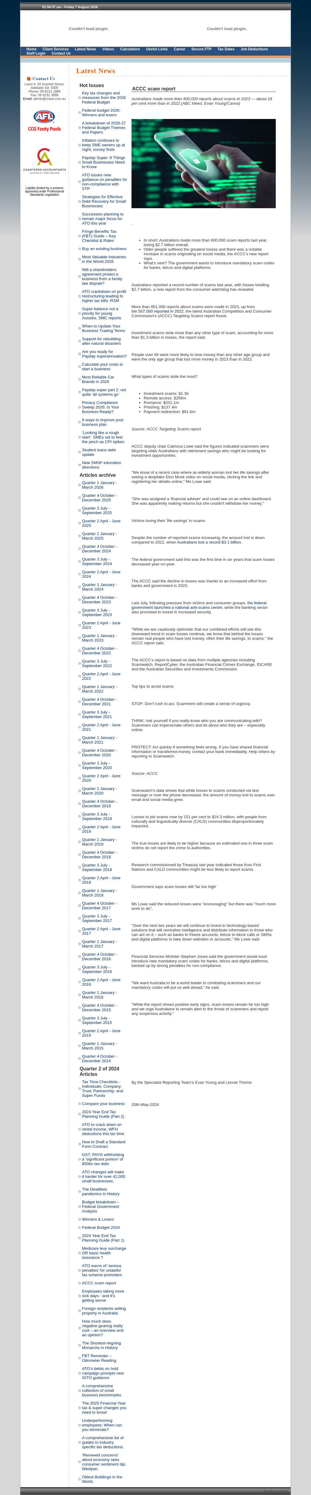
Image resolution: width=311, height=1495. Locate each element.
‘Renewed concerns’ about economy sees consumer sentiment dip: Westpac (104, 1462)
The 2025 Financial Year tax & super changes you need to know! (104, 1408)
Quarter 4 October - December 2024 (99, 548)
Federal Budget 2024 (101, 1227)
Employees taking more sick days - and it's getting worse (103, 1296)
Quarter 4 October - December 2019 (99, 803)
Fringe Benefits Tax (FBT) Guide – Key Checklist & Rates (99, 236)
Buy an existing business (104, 248)
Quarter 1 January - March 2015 (99, 1045)
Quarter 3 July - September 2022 (97, 663)
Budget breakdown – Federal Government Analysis (100, 1206)
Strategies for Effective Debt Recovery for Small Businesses (104, 201)
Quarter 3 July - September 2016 (97, 969)
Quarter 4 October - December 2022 (99, 650)
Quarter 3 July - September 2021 (97, 714)
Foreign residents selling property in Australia (104, 1310)
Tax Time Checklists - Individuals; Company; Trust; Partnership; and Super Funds (102, 1089)
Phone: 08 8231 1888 (44, 91)
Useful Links (157, 49)
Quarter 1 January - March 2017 (99, 943)
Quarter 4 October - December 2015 (99, 1007)
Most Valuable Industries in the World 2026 (104, 259)
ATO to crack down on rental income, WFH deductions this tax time (103, 1129)
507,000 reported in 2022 (160, 311)
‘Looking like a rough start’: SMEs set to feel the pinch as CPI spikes (103, 437)
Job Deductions (254, 49)
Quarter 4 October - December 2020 (99, 752)
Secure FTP (201, 49)
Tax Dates (225, 49)
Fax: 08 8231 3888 (45, 95)
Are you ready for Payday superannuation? (104, 353)
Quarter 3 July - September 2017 (97, 918)
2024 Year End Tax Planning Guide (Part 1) (103, 1237)
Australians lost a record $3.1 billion (209, 542)
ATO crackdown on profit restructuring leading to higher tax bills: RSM (104, 296)
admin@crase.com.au (49, 98)
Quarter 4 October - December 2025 (99, 497)
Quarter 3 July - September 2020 (97, 765)
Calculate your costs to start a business (102, 366)
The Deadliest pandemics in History (101, 1191)
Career (179, 49)
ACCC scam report (99, 1283)
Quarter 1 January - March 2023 (99, 637)
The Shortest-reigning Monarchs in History (101, 1345)
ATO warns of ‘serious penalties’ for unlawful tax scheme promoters (102, 1270)
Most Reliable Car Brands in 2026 (98, 379)
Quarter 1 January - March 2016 (99, 994)
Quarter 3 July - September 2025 (97, 510)
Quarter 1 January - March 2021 (99, 739)
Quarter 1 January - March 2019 (99, 841)
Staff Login (36, 53)
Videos (108, 49)
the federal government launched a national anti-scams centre (199, 605)
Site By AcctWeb (276, 1491)
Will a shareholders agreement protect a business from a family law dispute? (102, 276)
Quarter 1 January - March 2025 (99, 536)
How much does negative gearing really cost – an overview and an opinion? (102, 1328)
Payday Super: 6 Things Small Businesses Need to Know (103, 162)
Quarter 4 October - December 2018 (99, 854)
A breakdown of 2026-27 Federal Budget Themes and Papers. (104, 127)
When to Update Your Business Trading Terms (103, 328)
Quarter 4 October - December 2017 (99, 905)
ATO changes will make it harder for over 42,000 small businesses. (103, 1176)
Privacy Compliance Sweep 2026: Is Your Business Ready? (100, 407)
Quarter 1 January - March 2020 (99, 790)
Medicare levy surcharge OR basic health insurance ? (104, 1253)
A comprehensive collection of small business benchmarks (101, 1390)
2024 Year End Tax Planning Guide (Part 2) (103, 1114)
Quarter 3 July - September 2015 (97, 1020)
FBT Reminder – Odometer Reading (99, 1358)
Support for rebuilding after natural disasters (101, 341)
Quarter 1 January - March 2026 (99, 485)
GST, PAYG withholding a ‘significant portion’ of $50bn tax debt (103, 1159)
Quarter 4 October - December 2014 (99, 1058)
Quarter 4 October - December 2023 (99, 599)
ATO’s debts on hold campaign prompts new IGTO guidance (103, 1373)
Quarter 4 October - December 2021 (99, 701)
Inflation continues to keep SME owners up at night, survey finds (103, 145)
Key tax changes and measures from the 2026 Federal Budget (104, 97)
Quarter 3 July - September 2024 (97, 561)
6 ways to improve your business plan (103, 422)
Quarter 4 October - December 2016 (99, 956)
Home (31, 49)
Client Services (56, 49)
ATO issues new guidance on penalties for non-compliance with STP (104, 182)
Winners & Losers (98, 1219)
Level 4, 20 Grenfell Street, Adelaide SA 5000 (44, 86)
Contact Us (61, 53)
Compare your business (103, 1103)
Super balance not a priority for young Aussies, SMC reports (101, 313)
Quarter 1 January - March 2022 (99, 688)
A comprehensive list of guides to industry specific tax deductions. (103, 1442)
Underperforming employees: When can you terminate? (102, 1425)
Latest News (85, 49)
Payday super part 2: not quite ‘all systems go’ (104, 392)
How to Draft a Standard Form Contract (103, 1144)
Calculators (130, 49)
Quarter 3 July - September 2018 (97, 867)
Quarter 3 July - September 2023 (97, 612)
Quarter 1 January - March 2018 (99, 892)
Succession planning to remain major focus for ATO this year (103, 218)
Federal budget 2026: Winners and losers (101, 112)
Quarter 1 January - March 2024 (99, 587)
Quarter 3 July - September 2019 (97, 816)
